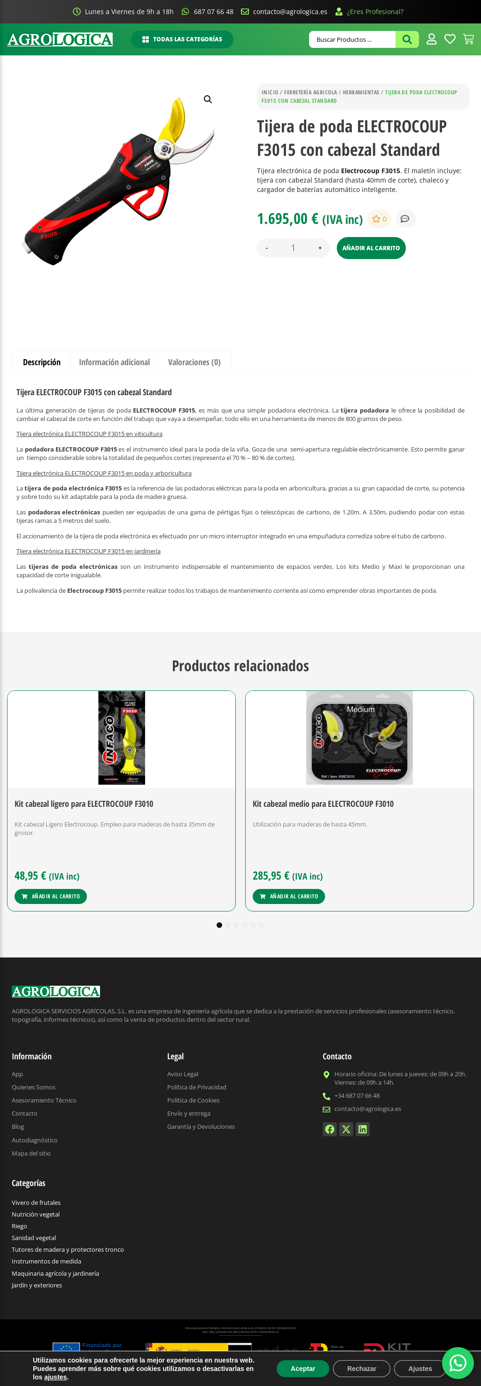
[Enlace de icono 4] (450, 39)
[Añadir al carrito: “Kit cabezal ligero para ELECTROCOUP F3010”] (51, 896)
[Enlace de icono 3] (431, 39)
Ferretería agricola (310, 92)
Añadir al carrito (371, 248)
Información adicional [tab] (114, 362)
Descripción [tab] (42, 362)
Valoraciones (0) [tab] (194, 362)
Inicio (270, 92)
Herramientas (361, 92)
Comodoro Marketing (355, 1375)
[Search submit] (407, 39)
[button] (208, 99)
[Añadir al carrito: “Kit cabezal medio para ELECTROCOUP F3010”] (289, 896)
